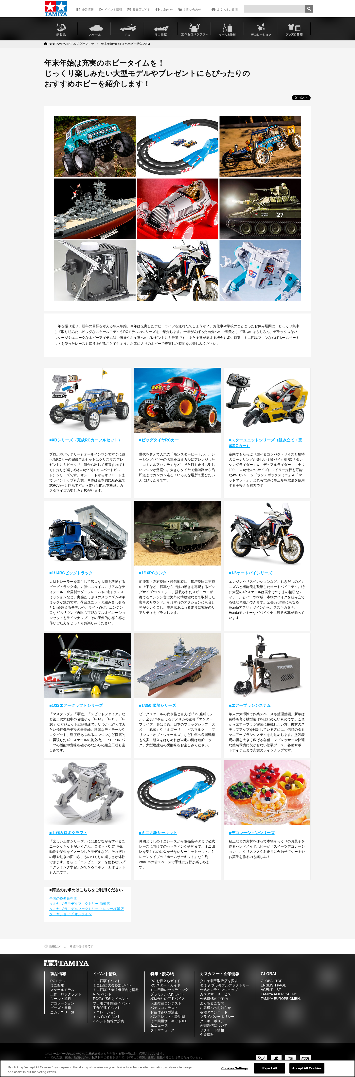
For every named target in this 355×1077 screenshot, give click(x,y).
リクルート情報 (212, 1030)
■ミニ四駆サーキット (158, 833)
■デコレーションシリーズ (252, 833)
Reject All (269, 1068)
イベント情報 (113, 9)
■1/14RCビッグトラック (71, 573)
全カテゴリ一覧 (62, 1012)
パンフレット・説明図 (167, 1017)
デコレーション (62, 1003)
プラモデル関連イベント (112, 1003)
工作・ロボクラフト (65, 994)
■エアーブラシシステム (250, 705)
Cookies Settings (234, 1068)
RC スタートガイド (165, 985)
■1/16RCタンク (153, 573)
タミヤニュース (162, 1030)
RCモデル (58, 981)
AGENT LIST (271, 990)
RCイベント (102, 994)
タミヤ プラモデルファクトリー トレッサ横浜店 (86, 909)
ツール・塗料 (60, 999)
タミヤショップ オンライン (70, 914)
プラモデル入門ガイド (167, 994)
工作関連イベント (107, 1008)
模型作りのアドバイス (167, 999)
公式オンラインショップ (219, 990)
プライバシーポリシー (217, 1017)
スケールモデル (62, 990)
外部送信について (214, 1025)
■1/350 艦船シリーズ (157, 705)
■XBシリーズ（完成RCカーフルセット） (85, 440)
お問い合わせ (192, 9)
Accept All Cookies (307, 1068)
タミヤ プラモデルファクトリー (224, 985)
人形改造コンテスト (165, 1003)
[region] (177, 1068)
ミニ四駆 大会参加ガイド (112, 985)
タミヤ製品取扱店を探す (219, 981)
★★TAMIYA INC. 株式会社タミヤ (71, 44)
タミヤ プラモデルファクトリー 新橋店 (79, 904)
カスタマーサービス (215, 994)
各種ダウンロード (214, 1012)
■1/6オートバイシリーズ (250, 573)
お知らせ (167, 9)
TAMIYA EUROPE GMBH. (281, 999)
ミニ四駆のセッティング (169, 990)
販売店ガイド (141, 9)
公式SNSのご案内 (214, 999)
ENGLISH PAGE (273, 985)
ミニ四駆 (57, 985)
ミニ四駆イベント (107, 981)
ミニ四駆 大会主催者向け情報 (116, 990)
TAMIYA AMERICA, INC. (279, 994)
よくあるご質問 (227, 9)
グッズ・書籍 (60, 1008)
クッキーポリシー (214, 1021)
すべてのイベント (107, 1017)
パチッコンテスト (164, 1008)
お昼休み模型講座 (164, 1012)
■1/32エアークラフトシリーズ (76, 705)
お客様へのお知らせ (215, 1008)
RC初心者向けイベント (111, 999)
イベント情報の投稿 (108, 1021)
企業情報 (88, 9)
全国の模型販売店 (63, 898)
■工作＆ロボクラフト (68, 833)
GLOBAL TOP (272, 981)
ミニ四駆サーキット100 (168, 1021)
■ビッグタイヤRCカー (159, 440)
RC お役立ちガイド (165, 981)
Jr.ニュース (159, 1025)
